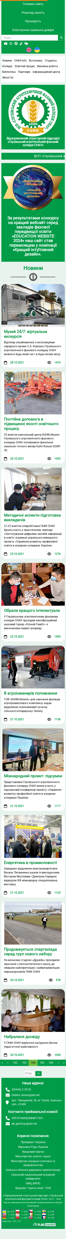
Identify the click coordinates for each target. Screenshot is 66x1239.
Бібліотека (9, 71)
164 (33, 1062)
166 (51, 1062)
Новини (7, 60)
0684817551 (35, 1118)
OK (38, 1073)
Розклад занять (33, 12)
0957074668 (19, 1118)
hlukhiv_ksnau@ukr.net (26, 1095)
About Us (7, 77)
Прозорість (33, 21)
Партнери (24, 71)
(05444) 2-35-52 (21, 1089)
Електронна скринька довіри (33, 30)
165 (42, 1062)
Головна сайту (33, 4)
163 (24, 1062)
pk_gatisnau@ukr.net (24, 1123)
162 (15, 1062)
